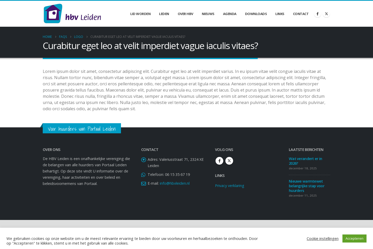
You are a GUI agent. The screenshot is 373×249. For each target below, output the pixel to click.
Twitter (229, 161)
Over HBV (185, 13)
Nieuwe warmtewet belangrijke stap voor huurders (306, 186)
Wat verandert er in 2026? (305, 161)
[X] (326, 13)
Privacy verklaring (229, 185)
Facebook (219, 161)
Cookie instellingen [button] (323, 238)
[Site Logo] (72, 13)
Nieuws (208, 13)
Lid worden (140, 13)
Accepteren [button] (354, 238)
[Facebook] (317, 13)
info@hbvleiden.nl (175, 183)
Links (279, 13)
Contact (301, 13)
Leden (164, 13)
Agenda (229, 13)
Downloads (256, 13)
